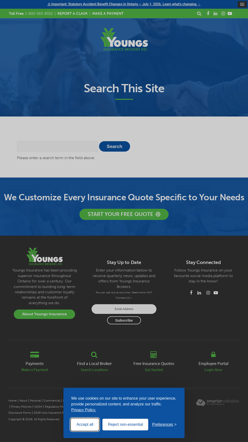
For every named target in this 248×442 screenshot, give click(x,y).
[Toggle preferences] (164, 424)
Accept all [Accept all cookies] (85, 424)
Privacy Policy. (83, 410)
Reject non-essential (125, 424)
